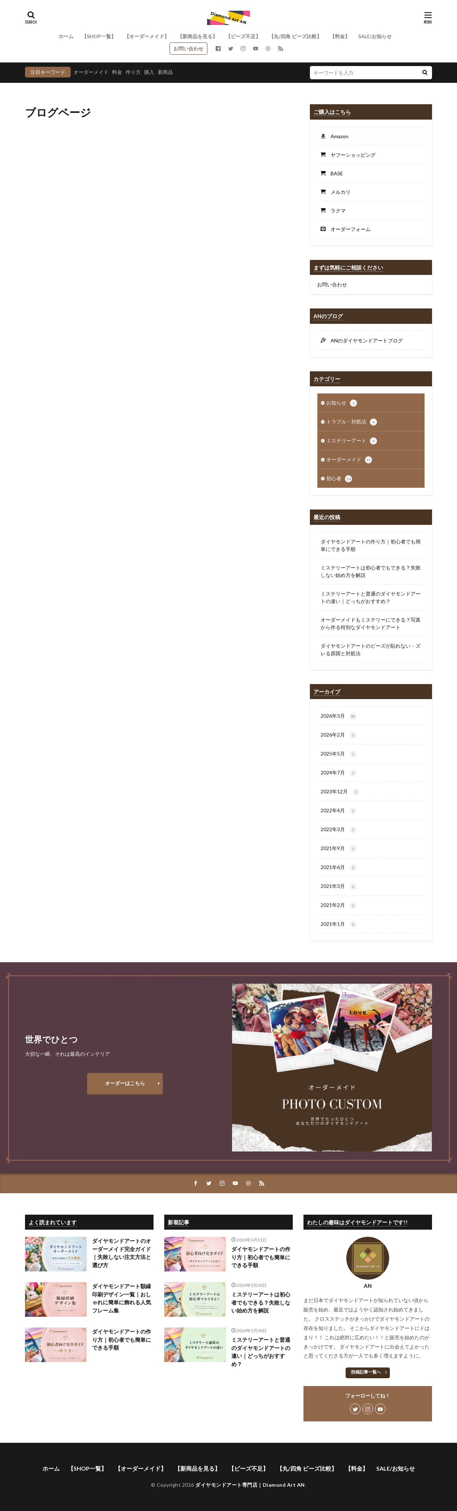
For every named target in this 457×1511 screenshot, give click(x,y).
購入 (149, 72)
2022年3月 (339, 829)
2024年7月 (339, 773)
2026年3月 (339, 716)
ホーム (66, 36)
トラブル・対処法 (351, 422)
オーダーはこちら (125, 1083)
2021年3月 (339, 886)
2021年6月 (339, 867)
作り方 (133, 72)
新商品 (165, 72)
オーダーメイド (91, 72)
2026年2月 (339, 735)
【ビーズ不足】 (243, 36)
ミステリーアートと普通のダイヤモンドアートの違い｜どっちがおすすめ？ (371, 597)
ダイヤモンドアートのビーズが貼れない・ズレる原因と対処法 (371, 649)
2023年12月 (340, 791)
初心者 (339, 478)
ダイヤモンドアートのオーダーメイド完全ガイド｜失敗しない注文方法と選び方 (121, 1253)
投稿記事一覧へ (366, 1372)
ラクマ (336, 210)
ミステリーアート (351, 441)
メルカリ (338, 192)
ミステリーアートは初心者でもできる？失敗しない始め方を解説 (371, 571)
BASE (334, 173)
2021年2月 (339, 905)
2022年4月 (339, 810)
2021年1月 (339, 924)
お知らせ (341, 403)
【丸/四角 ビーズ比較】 (295, 36)
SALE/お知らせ (375, 36)
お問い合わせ (189, 48)
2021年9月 (339, 848)
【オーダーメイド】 (146, 36)
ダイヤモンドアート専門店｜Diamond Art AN (250, 1485)
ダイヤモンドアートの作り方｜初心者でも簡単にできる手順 (371, 545)
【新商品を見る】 (197, 36)
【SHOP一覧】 (99, 36)
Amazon (337, 136)
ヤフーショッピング (351, 155)
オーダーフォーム (348, 229)
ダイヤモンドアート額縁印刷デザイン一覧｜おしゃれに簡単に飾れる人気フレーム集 (121, 1298)
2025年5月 (339, 754)
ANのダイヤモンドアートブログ (364, 340)
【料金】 (340, 36)
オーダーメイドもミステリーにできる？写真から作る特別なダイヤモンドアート (371, 623)
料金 (117, 72)
